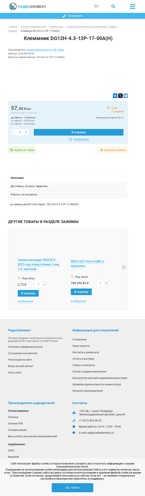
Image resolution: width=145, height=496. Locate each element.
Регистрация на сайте (20, 359)
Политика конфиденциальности (25, 347)
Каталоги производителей (87, 390)
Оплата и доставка (83, 358)
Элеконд (13, 417)
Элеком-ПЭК (15, 423)
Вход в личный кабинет (20, 366)
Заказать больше (115, 150)
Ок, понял (72, 487)
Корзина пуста (96, 6)
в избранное (81, 139)
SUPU (11, 450)
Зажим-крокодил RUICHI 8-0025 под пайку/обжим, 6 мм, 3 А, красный (39, 264)
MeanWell (13, 456)
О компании (79, 339)
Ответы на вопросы (83, 365)
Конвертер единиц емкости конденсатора (96, 384)
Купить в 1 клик (24, 150)
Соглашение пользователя (22, 353)
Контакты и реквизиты (85, 352)
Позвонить (72, 16)
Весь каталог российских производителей (32, 436)
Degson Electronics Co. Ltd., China (45, 49)
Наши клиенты (81, 345)
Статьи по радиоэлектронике (89, 371)
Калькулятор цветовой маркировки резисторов (99, 377)
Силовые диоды (17, 429)
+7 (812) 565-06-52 (90, 420)
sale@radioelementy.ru (100, 432)
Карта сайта (15, 372)
